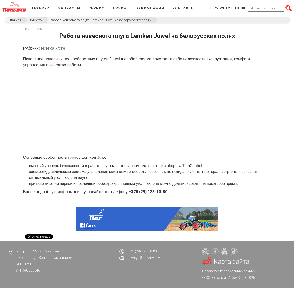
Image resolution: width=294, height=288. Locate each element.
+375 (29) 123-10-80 (142, 251)
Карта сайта (231, 261)
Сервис (96, 8)
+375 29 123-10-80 (227, 8)
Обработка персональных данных (228, 271)
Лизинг (121, 8)
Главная (15, 20)
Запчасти (69, 8)
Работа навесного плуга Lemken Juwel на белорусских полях (100, 20)
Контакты (183, 8)
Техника (40, 8)
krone (60, 48)
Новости (35, 20)
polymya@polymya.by (143, 258)
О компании (150, 8)
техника (47, 48)
